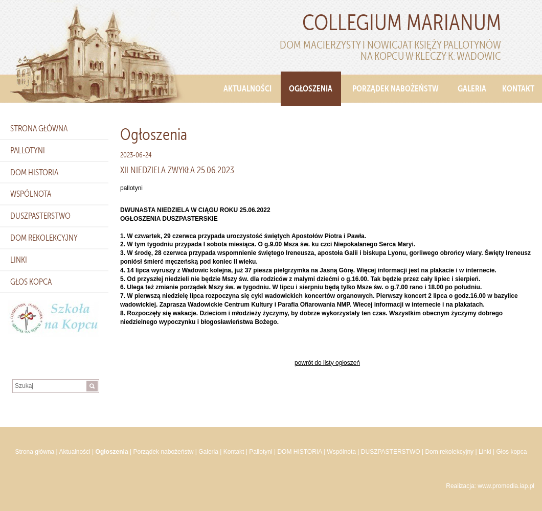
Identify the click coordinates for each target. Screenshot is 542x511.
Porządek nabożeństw (395, 88)
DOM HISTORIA (34, 172)
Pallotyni (27, 150)
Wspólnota (30, 194)
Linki (18, 259)
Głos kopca (31, 281)
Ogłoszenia (310, 88)
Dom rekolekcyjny (44, 238)
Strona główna (38, 128)
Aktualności (247, 88)
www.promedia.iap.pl (506, 486)
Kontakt (518, 88)
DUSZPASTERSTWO (40, 216)
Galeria (472, 88)
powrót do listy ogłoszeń (327, 362)
